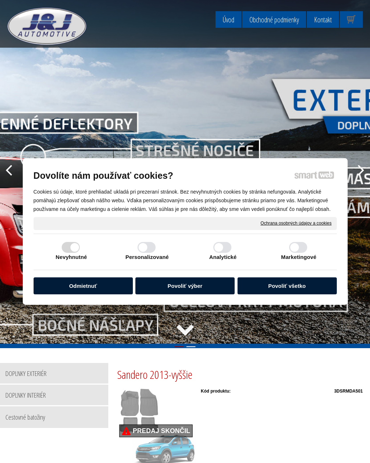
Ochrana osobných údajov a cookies (296, 223)
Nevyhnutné (71, 257)
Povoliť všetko (287, 286)
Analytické (222, 257)
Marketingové (299, 257)
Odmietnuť (83, 286)
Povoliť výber (184, 286)
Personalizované (147, 257)
